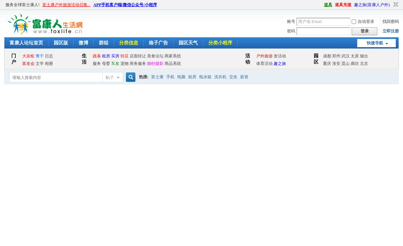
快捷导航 (375, 43)
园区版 (61, 42)
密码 (291, 31)
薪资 (244, 76)
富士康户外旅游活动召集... (66, 4)
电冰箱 (205, 76)
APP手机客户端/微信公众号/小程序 (125, 4)
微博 (83, 42)
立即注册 (390, 31)
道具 (328, 4)
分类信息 (128, 42)
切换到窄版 (395, 5)
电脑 (181, 76)
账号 (291, 21)
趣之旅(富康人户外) (372, 4)
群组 (103, 42)
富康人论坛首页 (26, 42)
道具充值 (343, 4)
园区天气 (188, 42)
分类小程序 (220, 42)
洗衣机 (220, 76)
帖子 (110, 77)
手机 (170, 76)
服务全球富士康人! (22, 4)
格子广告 (158, 42)
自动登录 (363, 21)
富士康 (157, 76)
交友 (233, 76)
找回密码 (390, 21)
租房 (192, 76)
